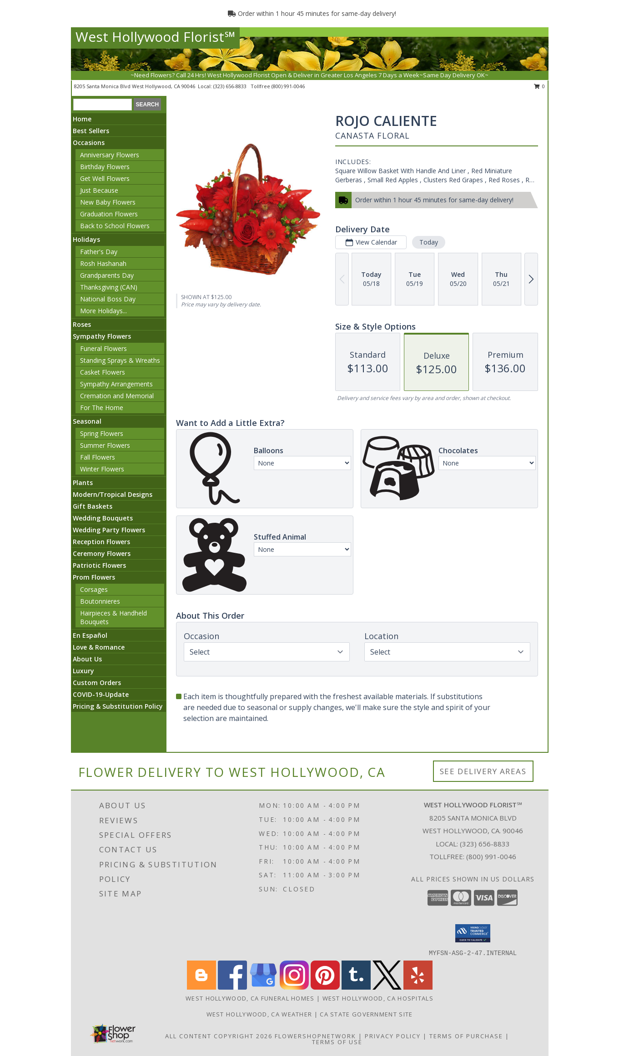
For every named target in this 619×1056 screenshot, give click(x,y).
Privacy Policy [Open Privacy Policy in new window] (393, 1036)
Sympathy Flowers (102, 336)
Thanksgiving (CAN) (108, 287)
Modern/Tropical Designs (112, 494)
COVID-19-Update (101, 694)
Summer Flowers (105, 445)
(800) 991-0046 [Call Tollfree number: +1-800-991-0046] (491, 856)
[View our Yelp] (418, 987)
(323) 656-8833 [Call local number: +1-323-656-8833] (230, 86)
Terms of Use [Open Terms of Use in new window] (337, 1042)
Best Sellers (91, 130)
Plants (83, 482)
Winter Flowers (102, 469)
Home (82, 119)
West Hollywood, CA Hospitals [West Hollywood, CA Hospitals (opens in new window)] (377, 998)
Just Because (99, 190)
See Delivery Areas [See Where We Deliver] (483, 771)
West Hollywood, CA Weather (259, 1014)
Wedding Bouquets (103, 518)
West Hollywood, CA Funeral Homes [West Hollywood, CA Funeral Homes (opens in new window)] (250, 998)
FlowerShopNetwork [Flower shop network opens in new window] (315, 1036)
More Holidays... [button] (103, 310)
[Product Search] (102, 104)
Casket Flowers (102, 372)
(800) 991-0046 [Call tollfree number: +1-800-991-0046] (288, 86)
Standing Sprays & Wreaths (120, 360)
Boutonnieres (100, 601)
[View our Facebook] (232, 987)
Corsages (94, 589)
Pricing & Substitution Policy (118, 706)
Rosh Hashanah (103, 263)
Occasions (89, 142)
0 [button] (539, 86)
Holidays (86, 239)
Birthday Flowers (105, 166)
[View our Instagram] (294, 987)
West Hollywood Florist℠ (155, 36)
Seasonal (87, 421)
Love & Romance (99, 647)
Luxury (83, 670)
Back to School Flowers (115, 225)
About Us (87, 659)
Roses (82, 324)
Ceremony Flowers (102, 553)
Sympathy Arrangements (116, 384)
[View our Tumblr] (356, 987)
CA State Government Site (366, 1014)
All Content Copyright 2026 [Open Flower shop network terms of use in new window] (218, 1036)
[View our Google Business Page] (263, 987)
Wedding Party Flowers (109, 529)
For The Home (101, 407)
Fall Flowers (97, 457)
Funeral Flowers (103, 348)
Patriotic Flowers (99, 565)
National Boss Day (108, 299)
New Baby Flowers (108, 202)
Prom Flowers (94, 577)
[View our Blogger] (201, 987)
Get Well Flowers (105, 178)
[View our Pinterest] (325, 987)
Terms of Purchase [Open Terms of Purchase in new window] (466, 1036)
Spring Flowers (101, 433)
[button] (472, 933)
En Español (90, 635)
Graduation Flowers (109, 214)
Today (428, 242)
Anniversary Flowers (109, 154)
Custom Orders (97, 682)
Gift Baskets (92, 506)
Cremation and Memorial (117, 395)
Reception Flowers (101, 541)
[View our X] (387, 987)
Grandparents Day (107, 275)
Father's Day (98, 251)
